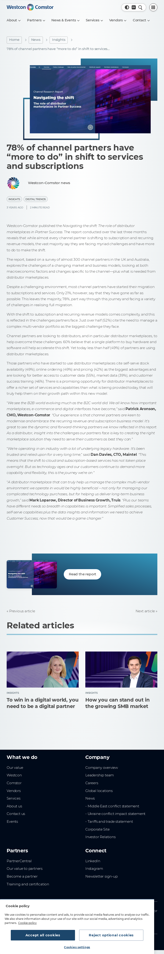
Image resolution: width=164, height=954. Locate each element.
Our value (15, 767)
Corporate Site (97, 829)
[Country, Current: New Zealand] (134, 7)
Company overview (101, 767)
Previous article (22, 611)
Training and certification (28, 884)
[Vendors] (117, 20)
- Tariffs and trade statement (109, 821)
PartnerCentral (19, 861)
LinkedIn (92, 861)
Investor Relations (100, 837)
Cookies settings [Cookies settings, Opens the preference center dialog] (77, 947)
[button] (127, 7)
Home (14, 40)
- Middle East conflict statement (112, 806)
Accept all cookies (42, 935)
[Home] (30, 7)
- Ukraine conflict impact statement (115, 813)
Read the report (82, 574)
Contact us (16, 813)
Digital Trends (35, 199)
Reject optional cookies (111, 935)
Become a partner (22, 876)
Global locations (99, 791)
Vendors (14, 791)
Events (12, 821)
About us (14, 806)
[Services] (94, 20)
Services (13, 798)
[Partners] (36, 20)
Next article (145, 611)
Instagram (94, 868)
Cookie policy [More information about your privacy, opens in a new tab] (27, 923)
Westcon (14, 775)
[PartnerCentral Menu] (153, 7)
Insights (58, 40)
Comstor (14, 783)
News (35, 40)
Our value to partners (24, 868)
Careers (91, 783)
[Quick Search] (140, 7)
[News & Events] (65, 20)
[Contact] (141, 20)
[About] (13, 20)
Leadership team (99, 775)
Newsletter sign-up (101, 876)
